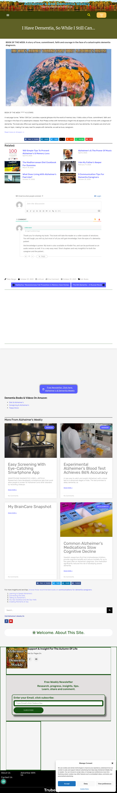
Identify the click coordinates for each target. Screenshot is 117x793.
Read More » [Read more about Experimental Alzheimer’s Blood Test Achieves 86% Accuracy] (68, 488)
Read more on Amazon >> (14, 132)
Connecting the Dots (17, 596)
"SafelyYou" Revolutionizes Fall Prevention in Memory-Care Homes (40, 285)
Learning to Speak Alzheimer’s (20, 593)
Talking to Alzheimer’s (17, 598)
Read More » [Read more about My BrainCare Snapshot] (12, 513)
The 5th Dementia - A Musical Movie (89, 285)
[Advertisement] (58, 317)
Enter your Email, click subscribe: (34, 697)
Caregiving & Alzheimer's (19, 405)
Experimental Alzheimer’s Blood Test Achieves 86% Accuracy (86, 468)
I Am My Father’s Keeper (90, 162)
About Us (5, 772)
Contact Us (6, 777)
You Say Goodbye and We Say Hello (22, 600)
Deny (86, 784)
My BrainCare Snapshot (29, 506)
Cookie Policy (84, 789)
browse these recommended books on (60, 590)
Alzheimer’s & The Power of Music (95, 150)
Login (97, 196)
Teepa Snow (14, 408)
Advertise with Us (28, 773)
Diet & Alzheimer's (16, 402)
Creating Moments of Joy (19, 602)
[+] (59, 211)
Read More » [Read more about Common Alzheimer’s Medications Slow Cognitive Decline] (68, 571)
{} (56, 211)
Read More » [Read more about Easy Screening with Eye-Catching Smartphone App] (12, 490)
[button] (112, 763)
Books (86, 279)
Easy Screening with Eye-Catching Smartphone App (27, 468)
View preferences (104, 784)
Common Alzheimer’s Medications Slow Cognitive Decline (83, 547)
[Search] (109, 610)
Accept (66, 784)
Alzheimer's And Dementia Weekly (57, 3)
